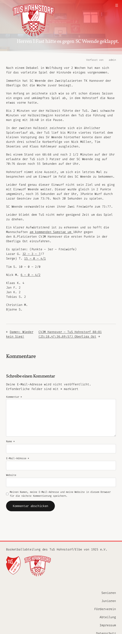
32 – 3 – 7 (31, 254)
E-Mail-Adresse (17, 458)
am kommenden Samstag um (51, 232)
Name (10, 441)
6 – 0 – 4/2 (30, 275)
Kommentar (14, 397)
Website (11, 475)
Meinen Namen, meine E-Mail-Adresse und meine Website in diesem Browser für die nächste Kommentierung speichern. (60, 494)
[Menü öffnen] (116, 5)
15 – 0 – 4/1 (35, 258)
